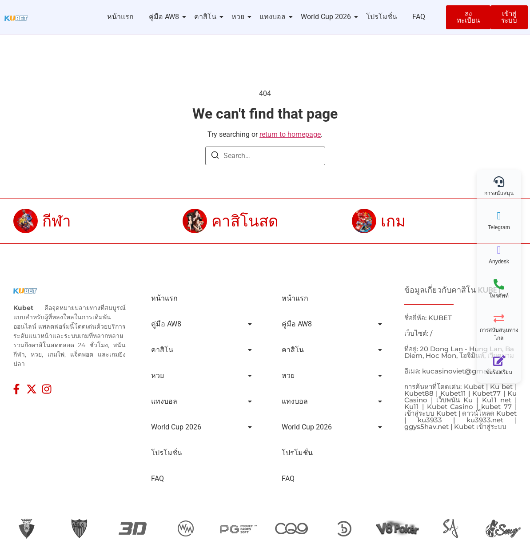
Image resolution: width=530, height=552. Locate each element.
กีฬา (56, 221)
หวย (239, 16)
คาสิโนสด (245, 221)
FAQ (418, 16)
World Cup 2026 (327, 16)
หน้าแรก (120, 16)
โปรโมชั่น (381, 16)
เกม (393, 221)
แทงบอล (274, 16)
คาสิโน (206, 16)
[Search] (215, 156)
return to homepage (290, 134)
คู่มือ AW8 (165, 16)
